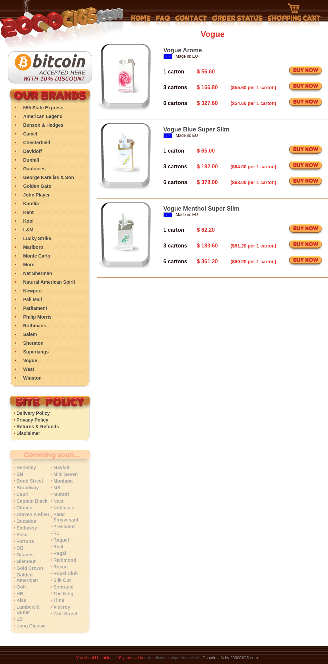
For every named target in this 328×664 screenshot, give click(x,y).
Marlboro (33, 247)
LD (19, 619)
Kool (28, 221)
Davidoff (32, 151)
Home (140, 20)
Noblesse (63, 507)
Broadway (27, 487)
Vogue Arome (182, 50)
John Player (36, 195)
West (28, 369)
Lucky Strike (37, 238)
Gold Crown (29, 568)
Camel (30, 133)
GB (19, 548)
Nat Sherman (37, 273)
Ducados (26, 521)
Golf (21, 587)
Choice (24, 507)
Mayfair (61, 467)
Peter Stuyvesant (65, 517)
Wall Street (65, 613)
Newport (32, 290)
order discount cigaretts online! (172, 658)
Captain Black (32, 501)
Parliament (35, 308)
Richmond (64, 560)
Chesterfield (36, 142)
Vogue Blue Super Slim (196, 129)
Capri (22, 494)
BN (19, 474)
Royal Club (65, 573)
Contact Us (191, 20)
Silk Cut (62, 580)
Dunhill (31, 160)
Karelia (31, 203)
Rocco (60, 566)
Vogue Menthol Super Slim (201, 208)
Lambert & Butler (28, 609)
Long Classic (31, 625)
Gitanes (25, 554)
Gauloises (34, 168)
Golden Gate (37, 186)
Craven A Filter (33, 514)
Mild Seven (65, 474)
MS (56, 487)
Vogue (30, 360)
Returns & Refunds (37, 426)
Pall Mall (32, 299)
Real (58, 546)
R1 (56, 533)
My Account (237, 20)
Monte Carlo (36, 256)
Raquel (61, 540)
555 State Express (43, 107)
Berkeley (26, 467)
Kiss (21, 600)
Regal (59, 553)
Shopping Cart (294, 15)
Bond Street (29, 481)
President (64, 526)
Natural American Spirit (49, 282)
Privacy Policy (32, 420)
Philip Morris (37, 317)
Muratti (61, 494)
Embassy (26, 528)
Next (58, 501)
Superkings (36, 351)
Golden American (27, 577)
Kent (28, 212)
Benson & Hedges (43, 125)
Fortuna (25, 541)
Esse (22, 534)
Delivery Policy (33, 413)
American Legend (42, 116)
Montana (63, 481)
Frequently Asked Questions (163, 20)
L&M (28, 229)
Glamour (26, 561)
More (28, 264)
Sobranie (63, 587)
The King (63, 593)
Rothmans (34, 325)
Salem (30, 334)
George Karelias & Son (48, 177)
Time (58, 600)
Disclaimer (28, 433)
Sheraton (33, 343)
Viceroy (61, 607)
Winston (32, 378)
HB (19, 593)
